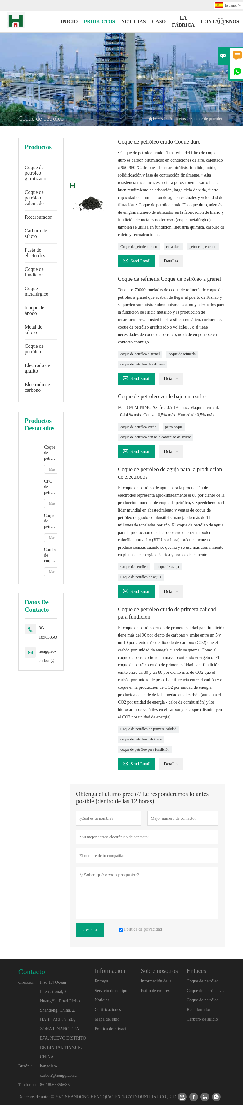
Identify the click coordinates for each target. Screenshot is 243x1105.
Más (52, 469)
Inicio (69, 21)
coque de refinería (182, 354)
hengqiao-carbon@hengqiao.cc (57, 656)
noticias (133, 21)
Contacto (31, 972)
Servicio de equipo (111, 990)
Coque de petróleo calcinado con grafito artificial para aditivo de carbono (50, 453)
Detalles (171, 261)
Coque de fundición (34, 271)
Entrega (101, 981)
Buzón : (25, 1066)
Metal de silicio (33, 329)
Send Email (137, 260)
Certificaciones (108, 1009)
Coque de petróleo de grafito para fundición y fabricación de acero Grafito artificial (50, 521)
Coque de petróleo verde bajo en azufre (162, 396)
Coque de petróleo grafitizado (35, 173)
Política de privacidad (114, 1029)
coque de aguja (168, 567)
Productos (99, 21)
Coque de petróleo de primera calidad (148, 729)
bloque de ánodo (34, 310)
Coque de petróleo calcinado (34, 198)
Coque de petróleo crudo (138, 246)
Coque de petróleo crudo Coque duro (159, 142)
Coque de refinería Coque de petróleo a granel (169, 279)
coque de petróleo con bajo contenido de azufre (155, 437)
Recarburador (38, 217)
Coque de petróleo (34, 348)
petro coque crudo (202, 246)
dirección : (27, 982)
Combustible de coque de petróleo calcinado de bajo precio (50, 555)
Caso (159, 21)
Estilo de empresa (156, 990)
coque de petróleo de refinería (142, 364)
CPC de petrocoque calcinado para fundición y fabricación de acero (50, 487)
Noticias (102, 1000)
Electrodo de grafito (37, 368)
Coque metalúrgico (36, 291)
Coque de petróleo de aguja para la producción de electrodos (170, 473)
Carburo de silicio (36, 233)
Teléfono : (27, 1084)
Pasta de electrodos (35, 252)
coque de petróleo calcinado (141, 739)
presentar (90, 929)
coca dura (173, 246)
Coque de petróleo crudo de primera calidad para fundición (167, 613)
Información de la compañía (159, 981)
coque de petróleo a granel (140, 354)
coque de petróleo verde (138, 427)
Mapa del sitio (107, 1019)
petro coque (173, 427)
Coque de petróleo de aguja (140, 577)
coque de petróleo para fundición (144, 749)
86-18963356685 (51, 633)
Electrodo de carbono (37, 387)
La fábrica (183, 21)
